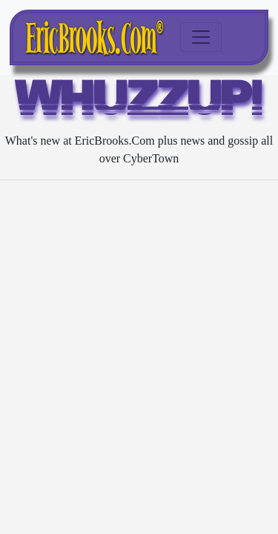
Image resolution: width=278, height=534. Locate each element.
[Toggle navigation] (201, 37)
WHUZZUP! (139, 102)
